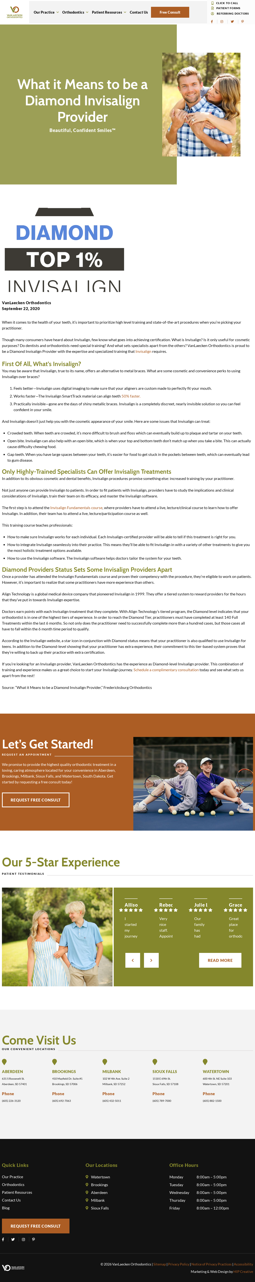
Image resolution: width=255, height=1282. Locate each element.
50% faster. (131, 396)
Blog (6, 1208)
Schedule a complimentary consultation (166, 669)
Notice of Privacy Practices (211, 1264)
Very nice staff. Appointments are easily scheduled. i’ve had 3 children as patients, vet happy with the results (165, 927)
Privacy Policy (178, 1264)
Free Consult (170, 12)
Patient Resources (109, 12)
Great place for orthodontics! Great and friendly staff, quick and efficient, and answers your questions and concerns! (235, 927)
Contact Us (139, 12)
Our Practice (47, 12)
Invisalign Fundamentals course (76, 507)
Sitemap (159, 1264)
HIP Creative (243, 1271)
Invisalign (143, 351)
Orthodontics (75, 12)
